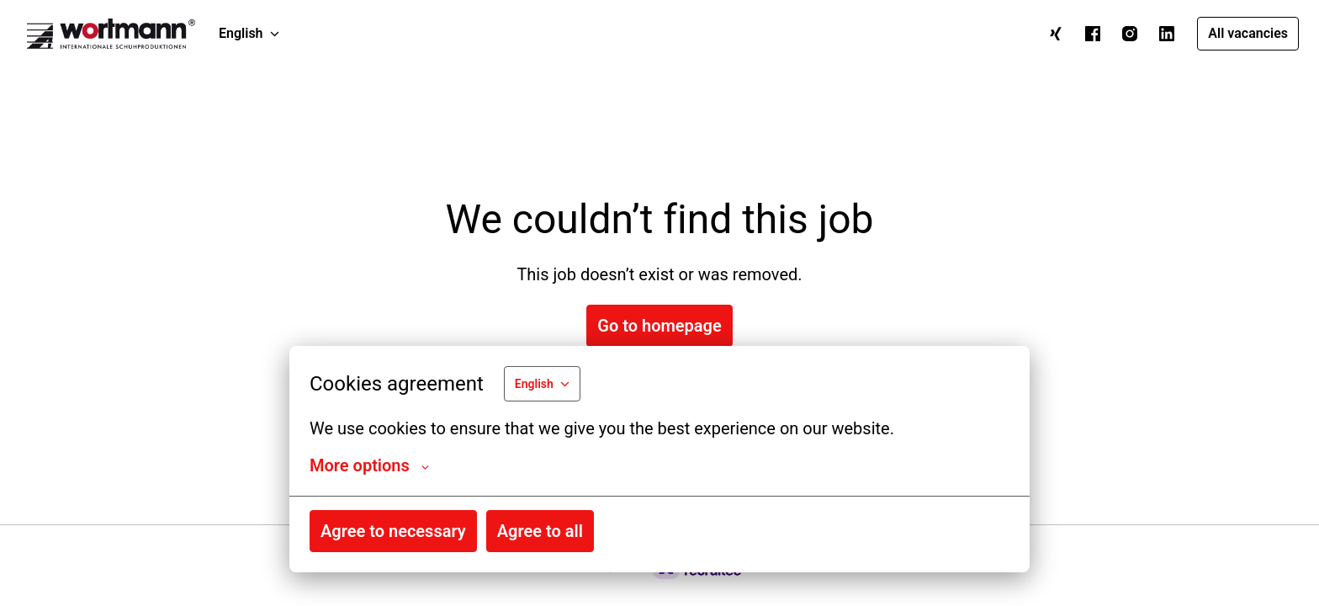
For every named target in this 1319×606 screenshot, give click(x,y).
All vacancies (1248, 33)
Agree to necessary (393, 531)
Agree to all (540, 531)
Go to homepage (659, 326)
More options (369, 465)
